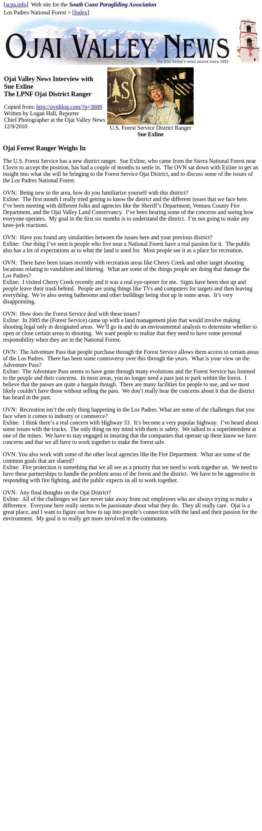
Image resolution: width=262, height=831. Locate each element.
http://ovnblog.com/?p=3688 (69, 107)
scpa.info (15, 4)
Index (80, 12)
